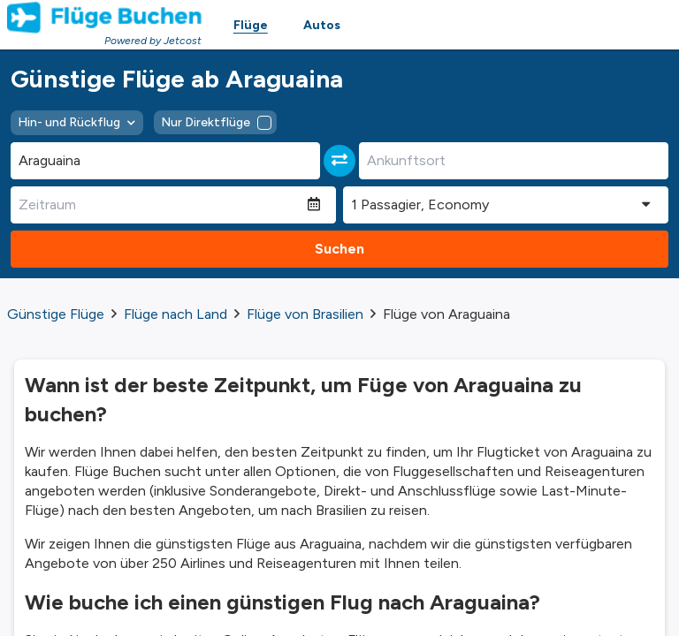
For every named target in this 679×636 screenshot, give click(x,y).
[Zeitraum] (159, 205)
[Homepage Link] (104, 18)
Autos (321, 25)
